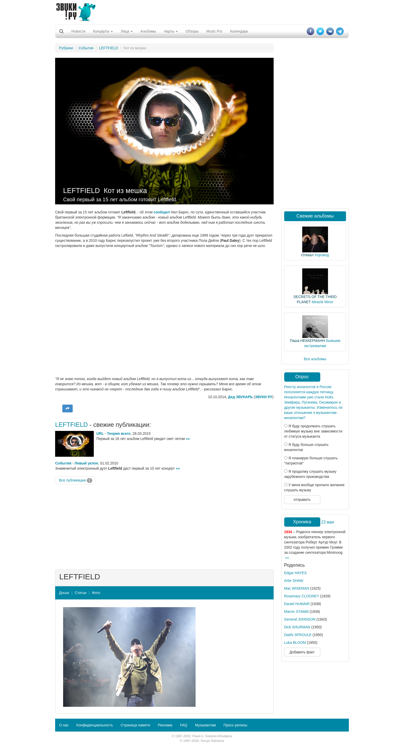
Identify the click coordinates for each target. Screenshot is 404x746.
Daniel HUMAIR (297, 604)
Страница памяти (135, 725)
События (86, 48)
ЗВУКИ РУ (263, 397)
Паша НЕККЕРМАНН (307, 341)
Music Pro (214, 31)
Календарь (239, 31)
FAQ (183, 725)
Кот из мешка (125, 191)
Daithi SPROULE (298, 635)
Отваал (307, 255)
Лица (127, 31)
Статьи (80, 593)
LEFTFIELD (108, 48)
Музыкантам (205, 725)
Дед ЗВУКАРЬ (240, 397)
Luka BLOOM (295, 642)
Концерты (103, 31)
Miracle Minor (322, 302)
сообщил (162, 212)
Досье (64, 593)
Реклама (165, 725)
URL (100, 433)
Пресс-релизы (235, 725)
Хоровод (322, 255)
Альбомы (148, 31)
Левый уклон (86, 463)
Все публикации (75, 480)
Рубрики (66, 48)
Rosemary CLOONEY (301, 596)
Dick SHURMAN (297, 627)
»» (188, 439)
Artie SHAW (293, 581)
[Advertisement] (202, 11)
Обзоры (192, 31)
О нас (64, 725)
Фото (96, 593)
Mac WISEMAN (296, 588)
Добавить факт (302, 652)
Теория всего (118, 433)
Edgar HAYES (295, 573)
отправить (301, 500)
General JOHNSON (300, 619)
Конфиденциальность (94, 725)
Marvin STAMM (296, 611)
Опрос (302, 376)
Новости (78, 31)
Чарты (171, 31)
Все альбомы (315, 359)
